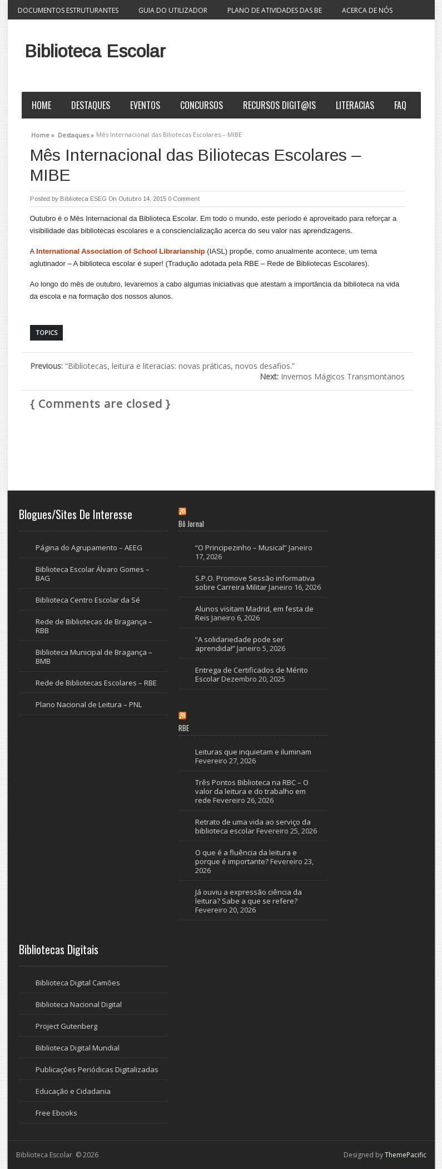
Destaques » (76, 133)
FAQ (400, 105)
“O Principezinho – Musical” (241, 547)
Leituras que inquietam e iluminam (253, 752)
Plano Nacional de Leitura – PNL (89, 704)
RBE (183, 727)
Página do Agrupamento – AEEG (89, 547)
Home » (42, 133)
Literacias (355, 105)
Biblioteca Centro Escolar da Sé (88, 600)
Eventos (145, 105)
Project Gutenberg (66, 1026)
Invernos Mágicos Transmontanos (332, 376)
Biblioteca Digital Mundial (78, 1048)
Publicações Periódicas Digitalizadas (97, 1069)
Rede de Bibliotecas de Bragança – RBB (94, 625)
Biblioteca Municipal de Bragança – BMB (94, 656)
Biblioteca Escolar (95, 51)
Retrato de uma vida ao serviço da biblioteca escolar (253, 826)
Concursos (201, 105)
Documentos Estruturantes (68, 10)
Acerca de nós (367, 10)
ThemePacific (405, 1155)
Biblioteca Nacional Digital (79, 1004)
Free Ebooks (56, 1113)
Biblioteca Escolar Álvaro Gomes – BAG (93, 573)
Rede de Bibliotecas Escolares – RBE (96, 683)
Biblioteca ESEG (83, 198)
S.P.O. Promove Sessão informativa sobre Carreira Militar (255, 582)
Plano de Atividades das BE (274, 10)
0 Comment (184, 198)
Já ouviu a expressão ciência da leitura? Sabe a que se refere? (248, 896)
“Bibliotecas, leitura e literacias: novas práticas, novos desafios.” (162, 366)
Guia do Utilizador (172, 10)
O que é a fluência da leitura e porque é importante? (246, 856)
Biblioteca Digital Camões (78, 983)
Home (41, 105)
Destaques (90, 105)
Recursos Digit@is (279, 105)
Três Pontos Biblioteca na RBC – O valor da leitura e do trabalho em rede (252, 791)
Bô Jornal (191, 523)
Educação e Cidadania (73, 1091)
